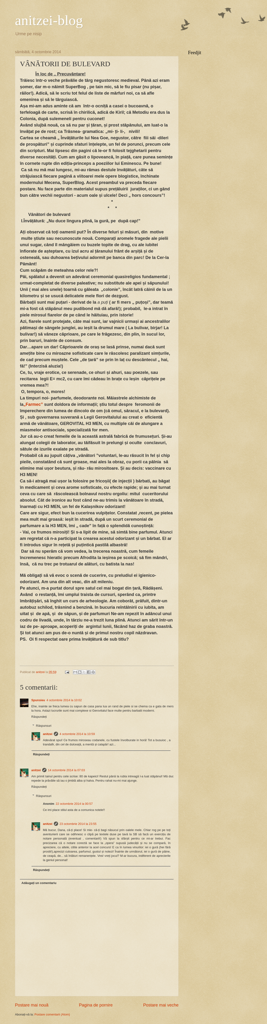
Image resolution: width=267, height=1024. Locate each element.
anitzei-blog (49, 20)
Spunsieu (38, 700)
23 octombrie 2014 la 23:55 (78, 824)
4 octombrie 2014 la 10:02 (64, 700)
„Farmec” (33, 404)
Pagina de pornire (96, 1005)
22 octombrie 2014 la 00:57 (74, 803)
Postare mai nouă (31, 1005)
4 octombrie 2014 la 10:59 (77, 734)
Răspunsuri (43, 725)
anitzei (47, 734)
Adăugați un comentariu (38, 883)
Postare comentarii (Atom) (52, 1014)
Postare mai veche (161, 1005)
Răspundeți (39, 716)
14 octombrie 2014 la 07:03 (66, 770)
